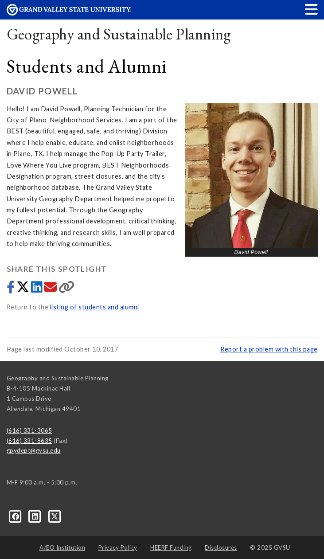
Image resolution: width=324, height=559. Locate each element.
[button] (311, 9)
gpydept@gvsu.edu (34, 450)
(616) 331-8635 (29, 440)
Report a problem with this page (269, 349)
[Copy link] (67, 289)
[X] (55, 516)
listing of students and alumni (94, 307)
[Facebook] (16, 516)
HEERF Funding (171, 547)
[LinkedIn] (36, 516)
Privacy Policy (117, 547)
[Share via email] (51, 289)
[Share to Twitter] (23, 289)
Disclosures (221, 547)
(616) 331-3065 (29, 430)
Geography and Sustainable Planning (119, 34)
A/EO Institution (62, 547)
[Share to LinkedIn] (37, 289)
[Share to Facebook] (11, 289)
